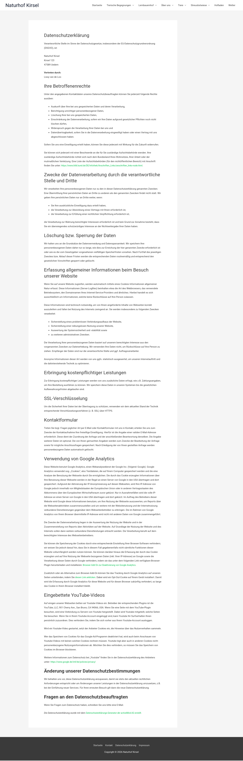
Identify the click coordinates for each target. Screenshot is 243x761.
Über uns (165, 5)
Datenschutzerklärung (126, 746)
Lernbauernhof (146, 5)
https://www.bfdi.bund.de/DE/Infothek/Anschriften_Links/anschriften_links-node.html (105, 166)
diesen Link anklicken (86, 578)
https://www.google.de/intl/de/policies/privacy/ (75, 662)
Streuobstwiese (199, 5)
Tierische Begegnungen (119, 5)
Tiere (180, 5)
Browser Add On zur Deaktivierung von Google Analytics (111, 565)
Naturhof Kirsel (23, 5)
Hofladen (219, 5)
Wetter (231, 5)
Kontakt (108, 746)
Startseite (97, 5)
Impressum (146, 746)
